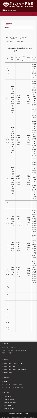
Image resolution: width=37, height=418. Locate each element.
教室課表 (10, 41)
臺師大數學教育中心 (9, 405)
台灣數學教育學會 (9, 399)
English (26, 413)
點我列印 (29, 48)
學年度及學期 (11, 38)
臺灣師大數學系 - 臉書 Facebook (13, 363)
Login (20, 413)
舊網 (16, 413)
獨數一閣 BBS (8, 372)
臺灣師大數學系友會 (9, 366)
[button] (6, 27)
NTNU (5, 381)
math (5, 384)
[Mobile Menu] (33, 14)
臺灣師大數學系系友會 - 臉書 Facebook (15, 369)
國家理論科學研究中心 (10, 402)
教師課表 (21, 41)
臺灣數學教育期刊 (9, 408)
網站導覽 (11, 413)
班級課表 (23, 38)
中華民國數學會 (8, 396)
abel (10, 384)
